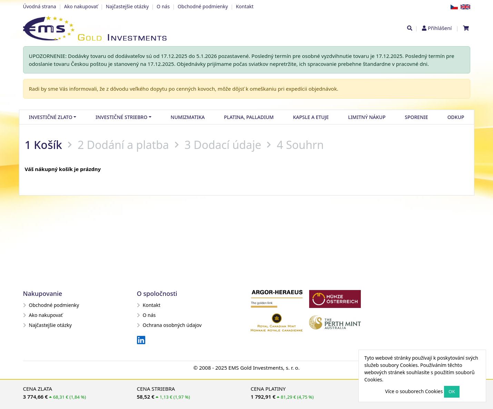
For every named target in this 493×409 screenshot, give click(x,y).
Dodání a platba (128, 144)
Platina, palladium (249, 117)
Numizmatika (188, 117)
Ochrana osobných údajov (169, 325)
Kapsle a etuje (311, 117)
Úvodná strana (39, 6)
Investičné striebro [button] (121, 117)
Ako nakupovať (81, 6)
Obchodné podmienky (203, 6)
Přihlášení (440, 27)
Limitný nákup (367, 117)
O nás (163, 6)
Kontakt (245, 6)
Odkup (455, 117)
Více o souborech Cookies (414, 391)
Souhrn (305, 144)
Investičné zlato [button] (50, 117)
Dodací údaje (227, 144)
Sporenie (416, 117)
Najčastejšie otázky (127, 6)
